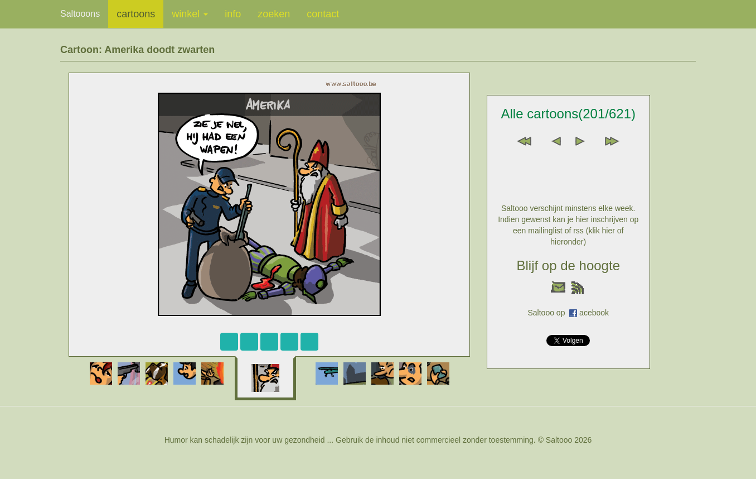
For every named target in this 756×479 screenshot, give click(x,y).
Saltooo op (548, 312)
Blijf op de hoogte (568, 265)
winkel (190, 14)
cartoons (136, 14)
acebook (594, 312)
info (233, 14)
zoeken (274, 14)
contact (323, 14)
